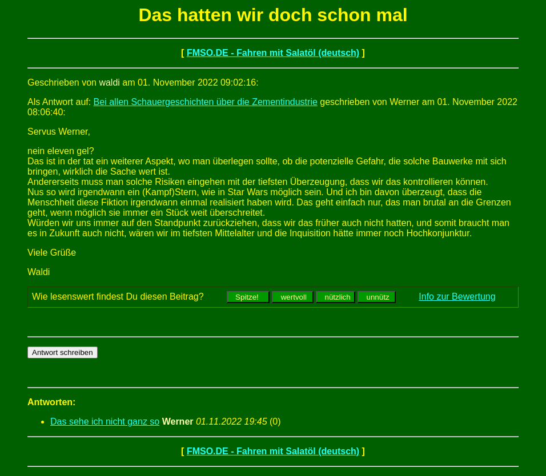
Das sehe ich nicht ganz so (104, 421)
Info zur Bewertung (457, 296)
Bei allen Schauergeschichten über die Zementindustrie (206, 102)
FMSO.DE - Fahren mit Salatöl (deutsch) (273, 53)
